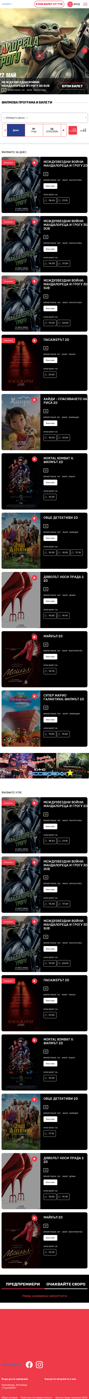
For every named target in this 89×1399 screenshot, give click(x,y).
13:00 (65, 734)
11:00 (51, 734)
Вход (77, 4)
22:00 (65, 323)
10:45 (51, 437)
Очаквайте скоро (65, 1284)
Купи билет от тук (49, 4)
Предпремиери (23, 1284)
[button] (84, 50)
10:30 (51, 552)
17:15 (78, 552)
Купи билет (72, 86)
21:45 (51, 374)
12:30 (65, 437)
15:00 (51, 615)
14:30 (51, 263)
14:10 (51, 671)
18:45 (51, 200)
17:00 (65, 263)
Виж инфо (50, 186)
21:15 (65, 200)
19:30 (51, 323)
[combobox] (44, 117)
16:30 (51, 497)
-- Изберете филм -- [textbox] (15, 117)
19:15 (65, 615)
